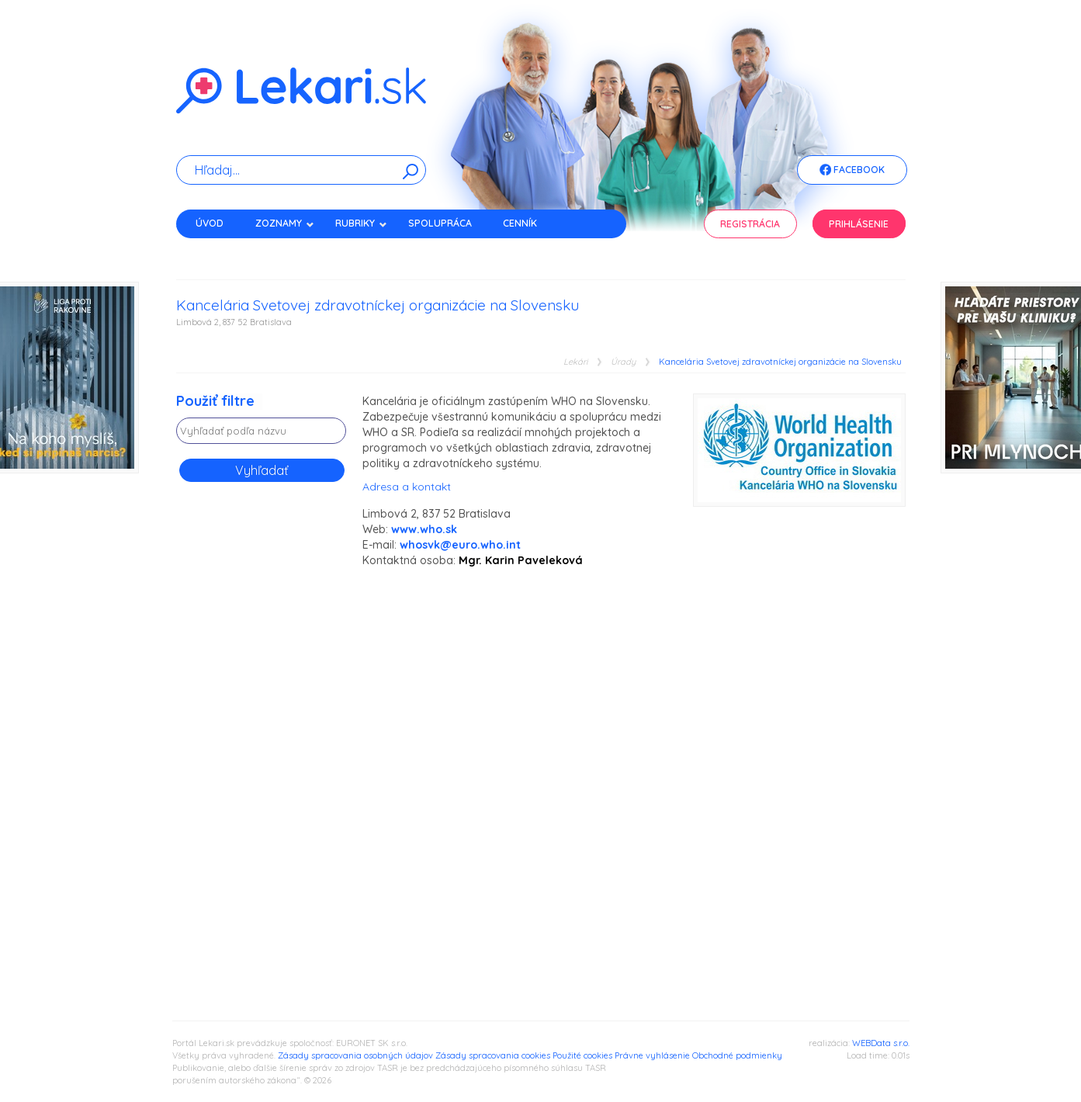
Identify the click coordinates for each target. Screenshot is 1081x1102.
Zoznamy (284, 223)
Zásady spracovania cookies (492, 1055)
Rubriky (361, 223)
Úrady (623, 362)
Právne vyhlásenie (652, 1055)
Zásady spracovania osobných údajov (355, 1055)
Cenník (520, 223)
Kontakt (217, 250)
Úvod (209, 223)
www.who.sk (424, 529)
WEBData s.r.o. (880, 1043)
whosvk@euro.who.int (460, 545)
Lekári (575, 362)
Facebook (852, 171)
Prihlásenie (859, 224)
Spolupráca (440, 223)
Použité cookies (582, 1055)
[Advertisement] (261, 741)
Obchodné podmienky (737, 1055)
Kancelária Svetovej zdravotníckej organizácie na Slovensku (780, 362)
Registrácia (750, 224)
